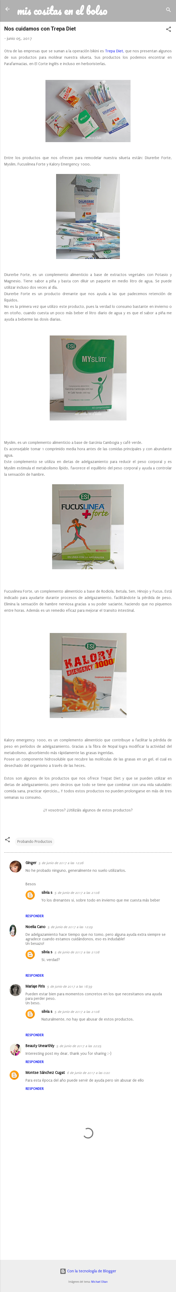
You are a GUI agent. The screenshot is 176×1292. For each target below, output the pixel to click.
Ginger (31, 863)
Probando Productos (34, 841)
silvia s (46, 892)
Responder (35, 916)
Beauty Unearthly (40, 1046)
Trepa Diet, (114, 51)
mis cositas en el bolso (62, 10)
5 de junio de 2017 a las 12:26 (61, 863)
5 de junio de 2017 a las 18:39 (69, 986)
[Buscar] (168, 11)
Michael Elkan (99, 1282)
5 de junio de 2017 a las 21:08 (77, 893)
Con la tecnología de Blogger (88, 1271)
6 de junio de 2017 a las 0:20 (88, 1073)
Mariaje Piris (35, 986)
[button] (168, 30)
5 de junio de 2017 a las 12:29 (70, 927)
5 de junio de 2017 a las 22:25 (79, 1046)
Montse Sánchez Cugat (45, 1072)
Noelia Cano (35, 927)
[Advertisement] (88, 1214)
